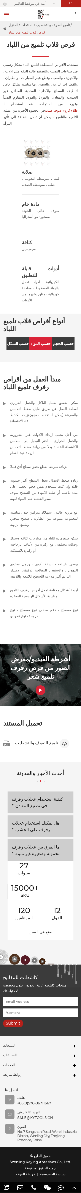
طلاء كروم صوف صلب (61, 110)
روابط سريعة (13, 1075)
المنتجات (27, 25)
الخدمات (10, 1065)
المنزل (13, 25)
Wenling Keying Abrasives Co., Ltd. (40, 1162)
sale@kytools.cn (35, 1118)
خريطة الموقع (25, 1175)
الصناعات (10, 1056)
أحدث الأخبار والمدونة (40, 776)
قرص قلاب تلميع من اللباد (27, 32)
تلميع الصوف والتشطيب (53, 25)
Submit (13, 1023)
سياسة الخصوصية (52, 1175)
